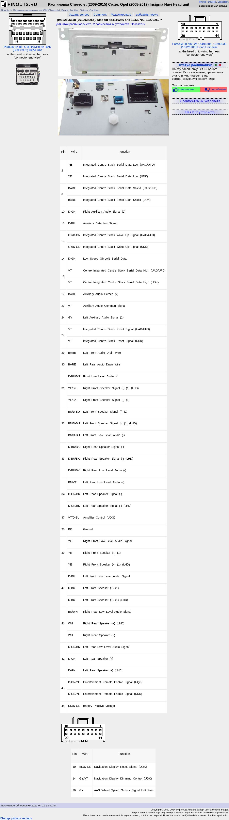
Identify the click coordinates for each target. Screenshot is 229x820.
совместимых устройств (200, 101)
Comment (100, 14)
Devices (212, 2)
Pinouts (202, 2)
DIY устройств (200, 112)
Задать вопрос (79, 14)
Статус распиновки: (200, 65)
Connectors (223, 2)
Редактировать (121, 14)
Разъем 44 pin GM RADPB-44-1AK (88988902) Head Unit (27, 32)
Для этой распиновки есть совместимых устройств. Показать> (100, 24)
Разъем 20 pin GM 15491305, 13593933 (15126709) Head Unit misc (199, 31)
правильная (183, 89)
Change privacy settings (16, 818)
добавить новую (147, 14)
